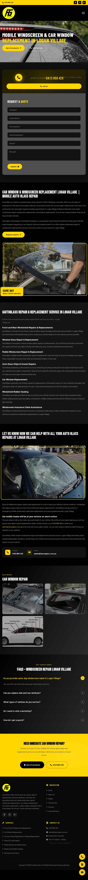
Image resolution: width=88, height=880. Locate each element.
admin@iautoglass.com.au (12, 527)
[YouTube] (84, 2)
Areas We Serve (52, 811)
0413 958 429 (7, 2)
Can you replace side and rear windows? (44, 693)
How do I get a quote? (44, 720)
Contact (50, 807)
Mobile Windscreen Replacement (14, 845)
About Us (50, 795)
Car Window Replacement (12, 832)
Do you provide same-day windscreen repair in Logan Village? (44, 678)
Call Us (44, 86)
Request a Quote (13, 235)
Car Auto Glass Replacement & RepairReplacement (21, 836)
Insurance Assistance (10, 853)
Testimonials (51, 803)
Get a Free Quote (13, 48)
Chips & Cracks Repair (11, 840)
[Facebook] (75, 2)
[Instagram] (79, 2)
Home (49, 790)
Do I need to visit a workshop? (44, 711)
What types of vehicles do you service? (44, 702)
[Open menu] (83, 13)
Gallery (49, 799)
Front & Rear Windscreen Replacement (16, 828)
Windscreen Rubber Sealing (12, 849)
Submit (15, 167)
